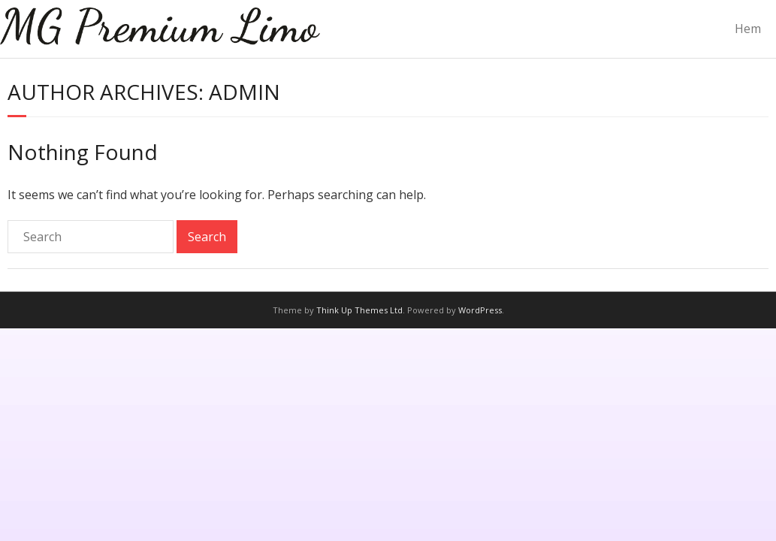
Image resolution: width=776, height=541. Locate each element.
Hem (748, 28)
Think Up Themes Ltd (359, 310)
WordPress (480, 310)
